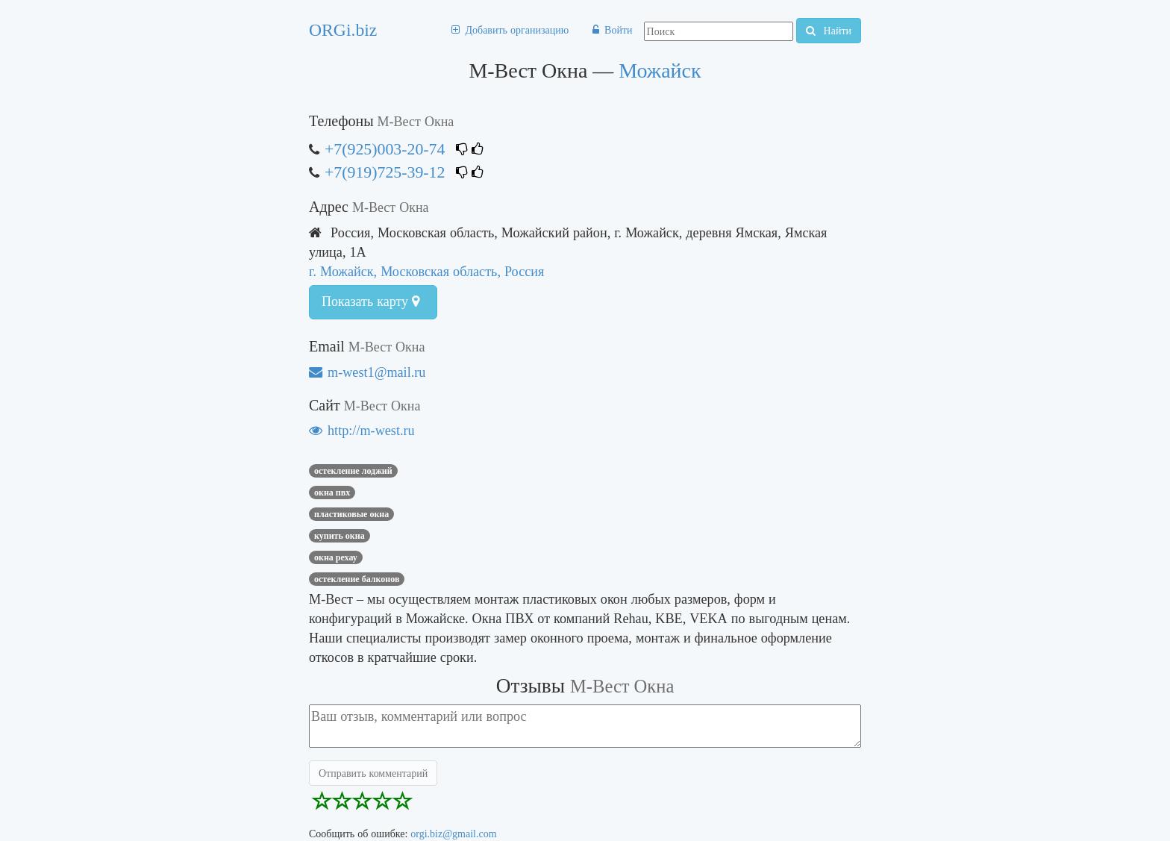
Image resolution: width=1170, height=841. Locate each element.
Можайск (660, 70)
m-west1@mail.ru (367, 372)
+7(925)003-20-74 (385, 148)
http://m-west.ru (362, 430)
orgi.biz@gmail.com (453, 833)
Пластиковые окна (351, 514)
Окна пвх (332, 492)
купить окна (339, 535)
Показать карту (370, 301)
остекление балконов (356, 579)
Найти (828, 30)
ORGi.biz (343, 30)
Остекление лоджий (353, 470)
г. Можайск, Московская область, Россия (426, 271)
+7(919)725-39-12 (385, 172)
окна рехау (335, 557)
